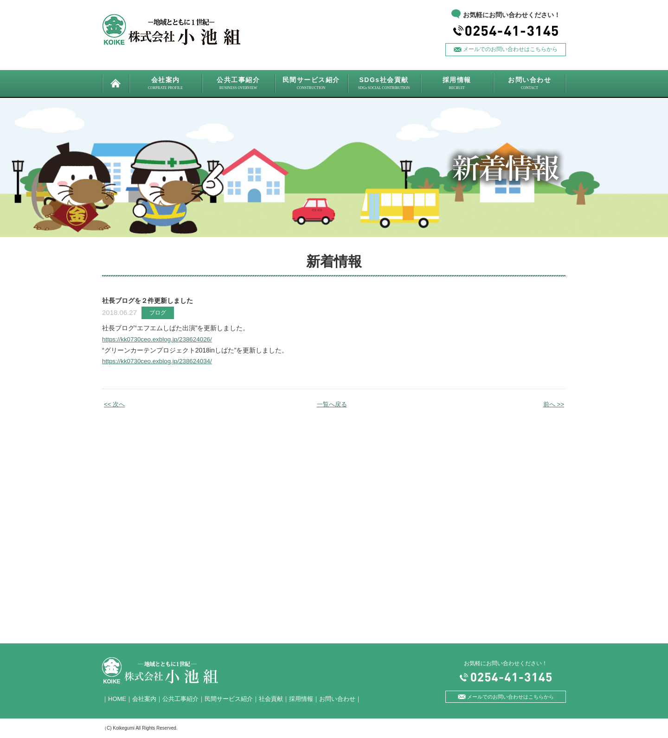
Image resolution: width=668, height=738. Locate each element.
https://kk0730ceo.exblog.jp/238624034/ (159, 361)
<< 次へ (115, 404)
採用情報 (301, 698)
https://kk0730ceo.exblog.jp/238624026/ (159, 339)
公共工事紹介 (180, 698)
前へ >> (553, 404)
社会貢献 (271, 698)
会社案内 (144, 698)
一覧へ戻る (331, 404)
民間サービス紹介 (229, 698)
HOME (117, 698)
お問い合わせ (337, 698)
